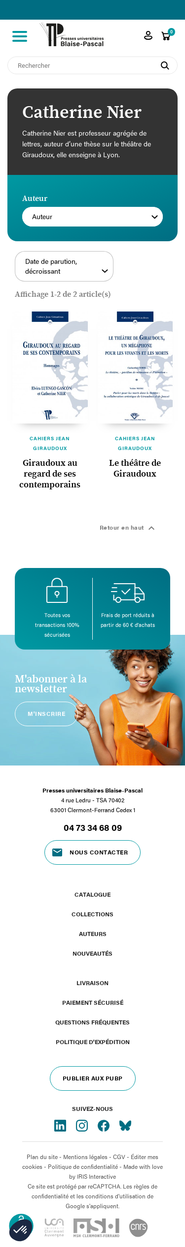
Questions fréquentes (92, 1022)
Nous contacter (99, 852)
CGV (119, 1157)
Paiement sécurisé (92, 1002)
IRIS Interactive (96, 1176)
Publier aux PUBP (93, 1078)
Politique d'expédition (93, 1042)
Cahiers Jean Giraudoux (50, 443)
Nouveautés (92, 953)
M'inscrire (46, 713)
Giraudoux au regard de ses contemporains (49, 474)
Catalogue (92, 894)
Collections (92, 914)
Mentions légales (85, 1157)
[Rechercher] (92, 65)
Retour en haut (129, 528)
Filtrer (145, 272)
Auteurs (93, 933)
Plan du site (42, 1157)
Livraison (92, 983)
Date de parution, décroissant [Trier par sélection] (66, 266)
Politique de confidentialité (83, 1166)
